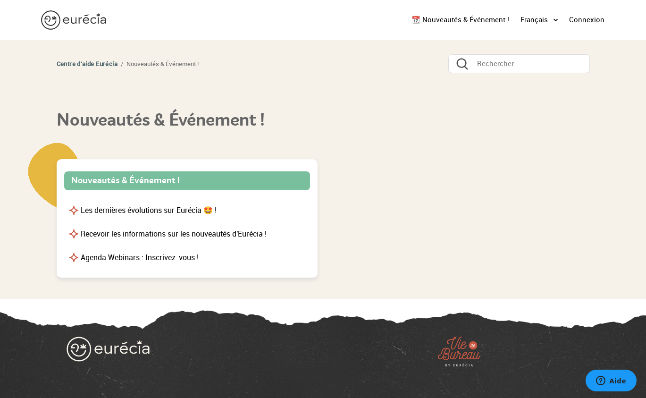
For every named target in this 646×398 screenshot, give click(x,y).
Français (535, 20)
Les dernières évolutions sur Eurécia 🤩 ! (149, 210)
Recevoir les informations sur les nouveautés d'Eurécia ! (174, 233)
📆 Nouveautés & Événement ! (460, 20)
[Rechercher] (519, 63)
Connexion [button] (586, 20)
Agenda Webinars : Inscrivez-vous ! (140, 257)
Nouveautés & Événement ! (125, 180)
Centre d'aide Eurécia (87, 64)
